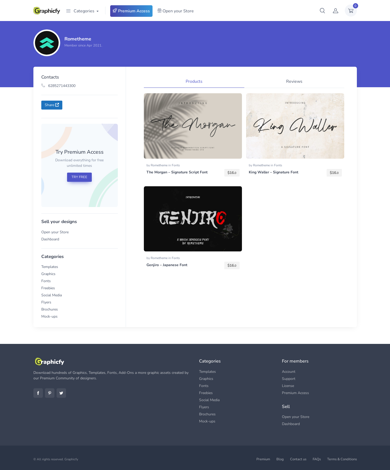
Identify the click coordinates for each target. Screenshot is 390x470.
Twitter (61, 393)
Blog (280, 459)
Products (194, 81)
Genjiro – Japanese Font (166, 264)
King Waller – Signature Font (273, 172)
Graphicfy (71, 459)
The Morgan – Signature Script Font (176, 172)
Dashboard (50, 239)
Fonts (46, 280)
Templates (49, 266)
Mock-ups (49, 316)
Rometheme (159, 165)
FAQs (317, 459)
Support (288, 378)
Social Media (51, 295)
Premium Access (131, 11)
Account (288, 371)
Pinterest (50, 393)
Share (52, 104)
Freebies (48, 288)
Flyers (46, 302)
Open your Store (175, 11)
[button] (322, 10)
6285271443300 (58, 85)
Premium (263, 459)
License (288, 385)
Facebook (38, 393)
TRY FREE (79, 177)
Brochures (49, 309)
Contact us (298, 459)
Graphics (48, 273)
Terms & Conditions (342, 459)
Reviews (294, 81)
